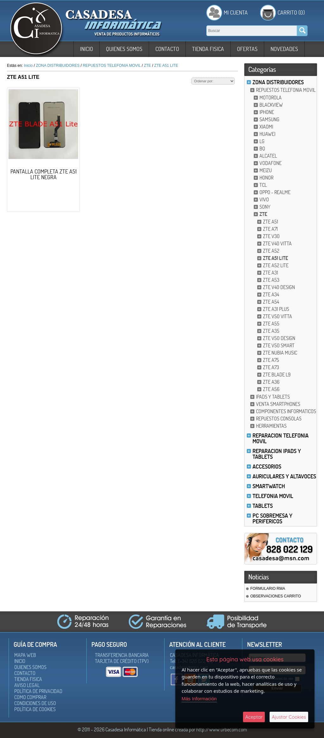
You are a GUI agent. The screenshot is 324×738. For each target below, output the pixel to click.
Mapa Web (25, 655)
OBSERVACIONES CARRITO (275, 596)
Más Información (199, 698)
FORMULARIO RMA (267, 588)
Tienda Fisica (208, 49)
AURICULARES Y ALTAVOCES (284, 476)
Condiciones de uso (35, 703)
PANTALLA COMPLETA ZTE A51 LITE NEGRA (43, 174)
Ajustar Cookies (289, 717)
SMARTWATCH (268, 486)
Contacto (167, 49)
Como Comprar (30, 697)
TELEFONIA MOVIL (272, 496)
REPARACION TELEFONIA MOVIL (280, 438)
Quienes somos (124, 49)
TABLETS (262, 505)
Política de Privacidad (38, 691)
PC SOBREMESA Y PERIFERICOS (272, 518)
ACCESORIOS (266, 466)
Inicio (86, 49)
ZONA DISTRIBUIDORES (278, 82)
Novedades (284, 49)
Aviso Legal (27, 685)
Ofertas (247, 49)
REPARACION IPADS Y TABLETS (276, 453)
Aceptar (254, 717)
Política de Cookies (35, 709)
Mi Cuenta (236, 12)
